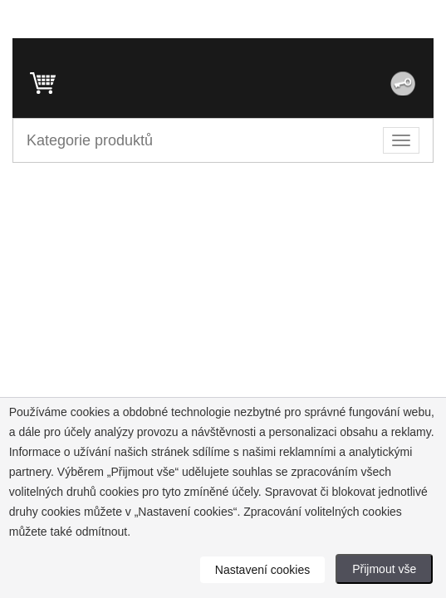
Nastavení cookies (262, 569)
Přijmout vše (384, 569)
